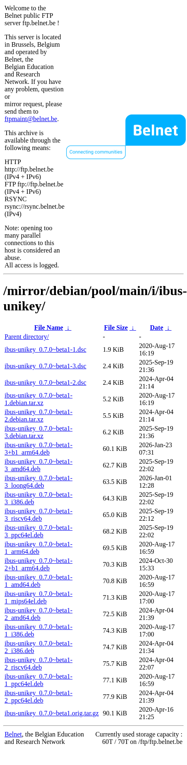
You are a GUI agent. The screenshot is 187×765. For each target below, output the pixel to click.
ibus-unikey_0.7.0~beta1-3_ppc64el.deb (38, 531)
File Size (116, 327)
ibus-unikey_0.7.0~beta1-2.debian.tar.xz (38, 415)
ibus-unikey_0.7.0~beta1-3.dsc (45, 365)
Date (156, 327)
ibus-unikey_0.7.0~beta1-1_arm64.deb (38, 548)
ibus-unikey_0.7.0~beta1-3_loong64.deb (38, 481)
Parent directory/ (27, 336)
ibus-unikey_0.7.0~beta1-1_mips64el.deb (38, 597)
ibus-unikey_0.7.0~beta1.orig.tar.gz (52, 713)
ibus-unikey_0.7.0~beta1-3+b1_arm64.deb (38, 448)
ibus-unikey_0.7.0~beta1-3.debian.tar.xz (38, 432)
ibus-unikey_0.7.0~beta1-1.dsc (45, 349)
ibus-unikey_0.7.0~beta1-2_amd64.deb (38, 614)
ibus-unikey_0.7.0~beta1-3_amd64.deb (38, 465)
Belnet (13, 734)
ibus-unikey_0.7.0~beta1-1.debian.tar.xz (38, 399)
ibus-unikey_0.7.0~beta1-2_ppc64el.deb (38, 696)
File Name (48, 327)
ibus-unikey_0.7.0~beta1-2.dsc (45, 382)
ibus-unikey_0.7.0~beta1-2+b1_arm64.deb (38, 564)
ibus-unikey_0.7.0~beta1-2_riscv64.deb (38, 663)
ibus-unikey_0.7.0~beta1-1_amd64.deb (38, 581)
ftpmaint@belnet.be (31, 118)
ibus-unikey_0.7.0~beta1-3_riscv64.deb (38, 515)
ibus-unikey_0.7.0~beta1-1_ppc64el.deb (38, 680)
